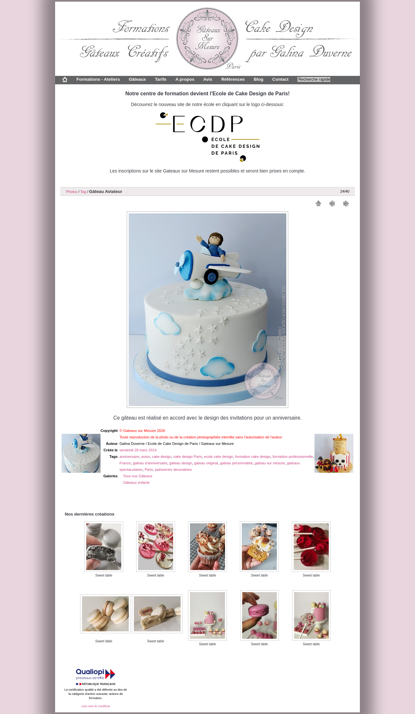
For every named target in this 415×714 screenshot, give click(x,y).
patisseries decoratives (173, 469)
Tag (83, 192)
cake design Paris (187, 456)
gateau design (180, 463)
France (125, 463)
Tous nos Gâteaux (137, 476)
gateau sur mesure (270, 463)
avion (145, 456)
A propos (184, 79)
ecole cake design (218, 456)
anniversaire (129, 456)
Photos (71, 192)
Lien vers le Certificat (95, 706)
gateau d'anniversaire (150, 463)
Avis (207, 79)
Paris (149, 469)
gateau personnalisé (236, 463)
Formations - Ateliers (98, 79)
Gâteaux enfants (136, 482)
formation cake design (252, 456)
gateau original (206, 463)
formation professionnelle (292, 456)
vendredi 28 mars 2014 (137, 450)
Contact (280, 79)
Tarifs (161, 79)
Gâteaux (137, 79)
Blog (258, 79)
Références (232, 79)
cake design (162, 456)
